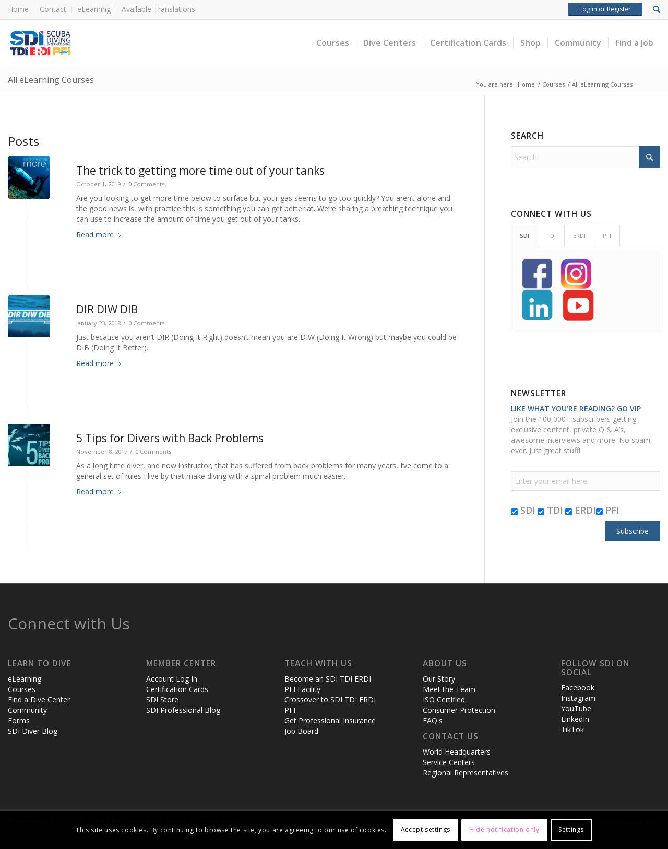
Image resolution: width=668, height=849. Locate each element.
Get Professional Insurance (330, 720)
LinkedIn (575, 719)
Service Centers (449, 762)
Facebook (577, 688)
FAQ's (433, 720)
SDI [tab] (524, 235)
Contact (53, 9)
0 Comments (146, 184)
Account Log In (171, 679)
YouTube (576, 708)
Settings (571, 829)
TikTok (572, 729)
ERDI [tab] (579, 235)
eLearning (94, 9)
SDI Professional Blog (183, 710)
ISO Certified (444, 700)
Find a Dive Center (39, 700)
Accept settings (425, 829)
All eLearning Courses (51, 80)
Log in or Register (605, 9)
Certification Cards (177, 689)
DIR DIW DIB (107, 309)
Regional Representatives (465, 773)
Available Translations (158, 9)
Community (27, 710)
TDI (550, 510)
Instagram (578, 698)
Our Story (439, 679)
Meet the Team (449, 689)
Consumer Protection (459, 710)
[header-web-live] (125, 43)
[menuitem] (21, 10)
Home (18, 9)
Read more (99, 234)
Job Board (301, 731)
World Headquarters (457, 752)
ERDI (580, 510)
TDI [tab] (551, 235)
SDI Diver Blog (32, 731)
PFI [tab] (607, 235)
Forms (19, 720)
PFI (607, 510)
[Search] (586, 157)
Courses (21, 689)
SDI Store (162, 700)
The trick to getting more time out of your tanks (200, 170)
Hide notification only (504, 829)
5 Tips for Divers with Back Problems (170, 438)
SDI (523, 510)
